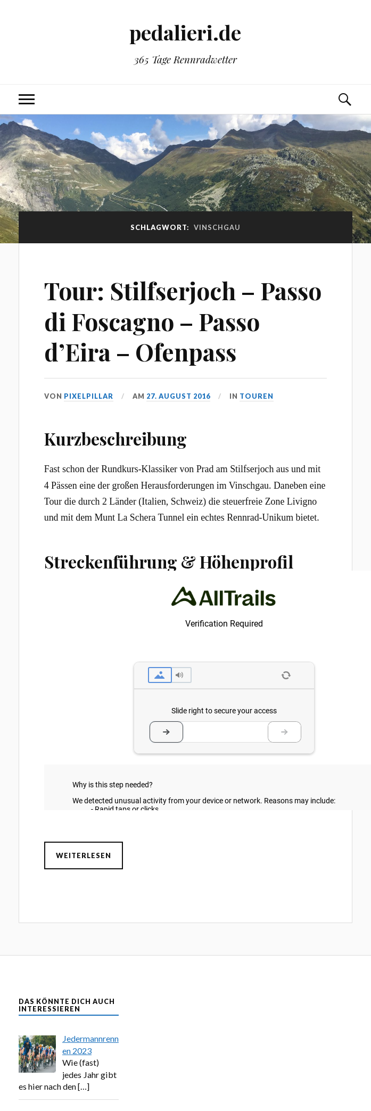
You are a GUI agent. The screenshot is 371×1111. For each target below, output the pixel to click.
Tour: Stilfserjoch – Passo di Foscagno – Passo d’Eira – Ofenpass (182, 321)
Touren (257, 396)
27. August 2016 (178, 396)
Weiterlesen (83, 855)
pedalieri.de (185, 32)
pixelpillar (88, 396)
